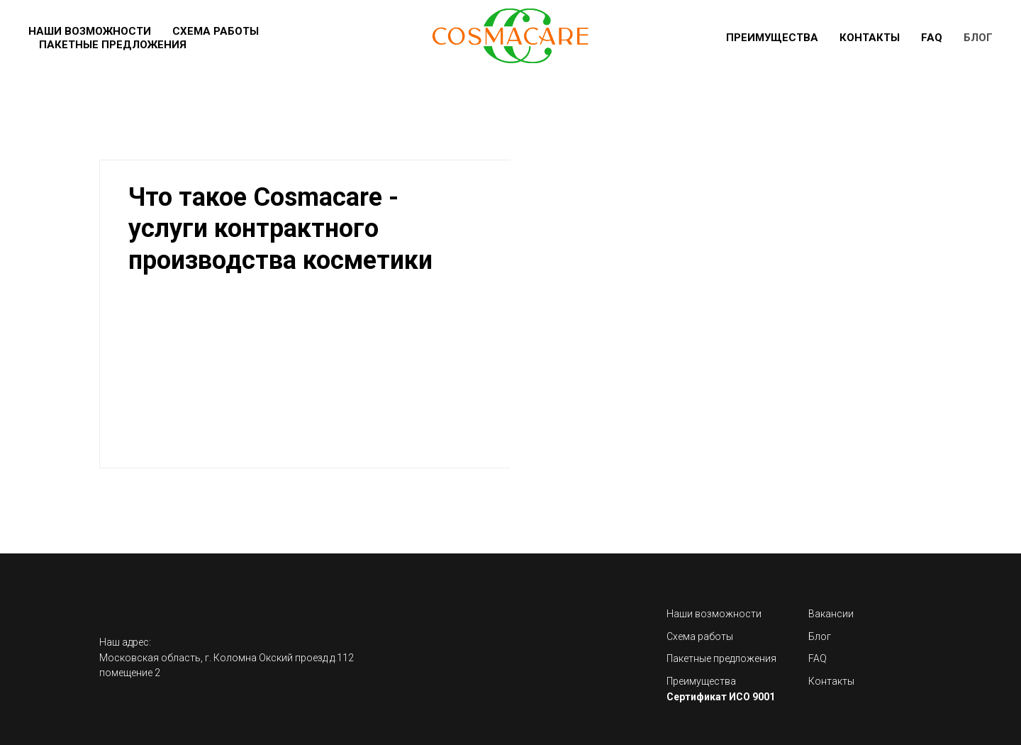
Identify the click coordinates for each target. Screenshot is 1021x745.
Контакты (869, 37)
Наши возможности (89, 31)
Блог (978, 37)
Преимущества (772, 37)
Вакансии (831, 613)
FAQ (931, 37)
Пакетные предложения (112, 44)
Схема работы (215, 31)
